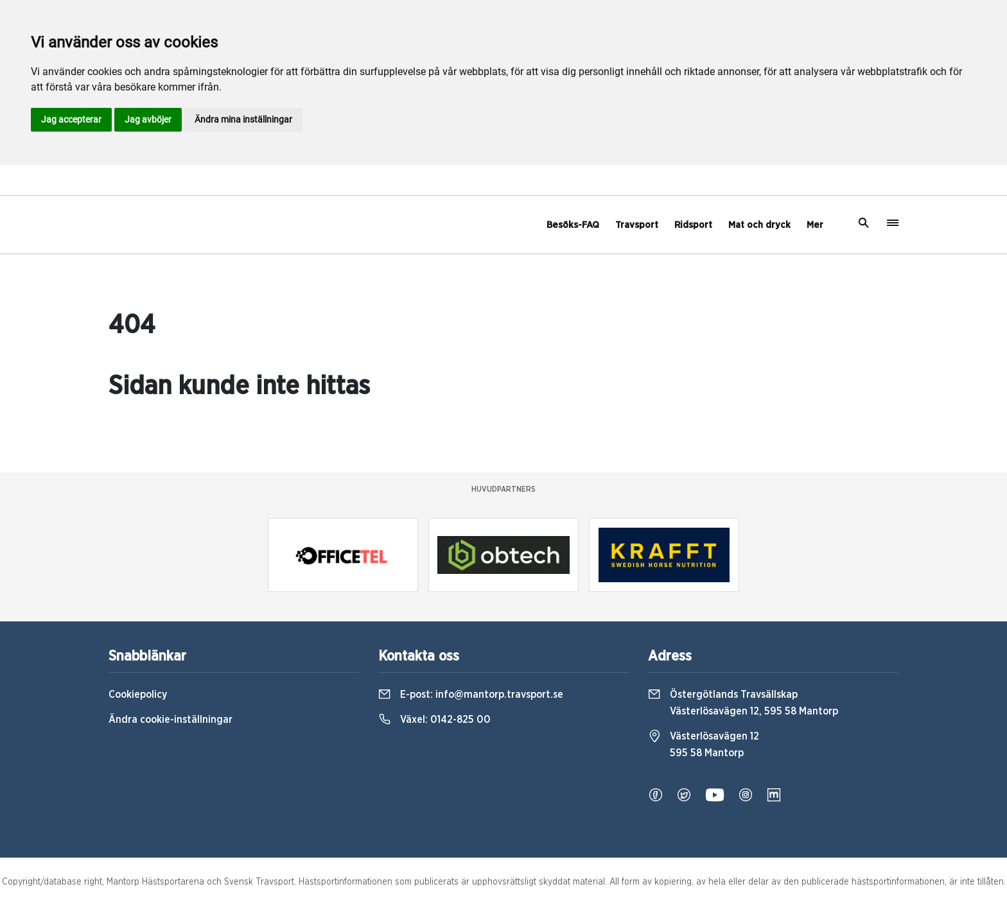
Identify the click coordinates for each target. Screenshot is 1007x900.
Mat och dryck (759, 225)
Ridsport (693, 225)
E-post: (470, 694)
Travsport (636, 225)
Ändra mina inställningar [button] (243, 119)
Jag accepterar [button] (71, 119)
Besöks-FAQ (573, 225)
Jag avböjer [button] (148, 119)
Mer (815, 225)
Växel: (434, 719)
